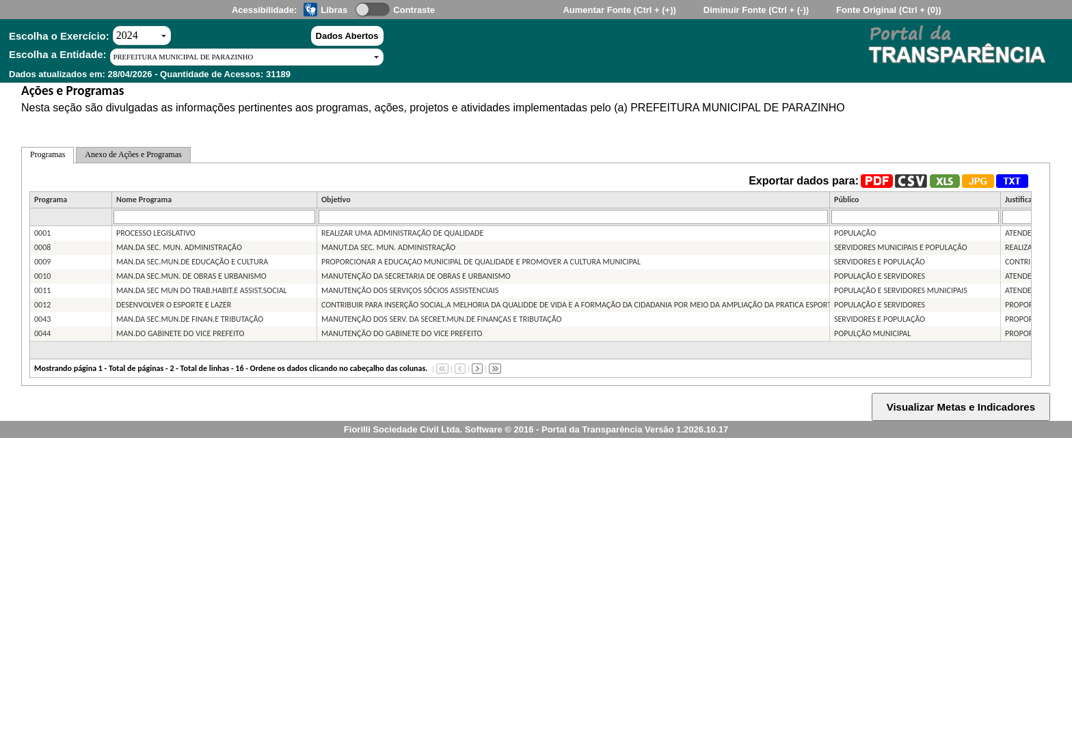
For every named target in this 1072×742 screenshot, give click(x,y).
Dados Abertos (347, 36)
